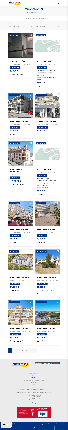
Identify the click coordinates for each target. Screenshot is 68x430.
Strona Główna (34, 373)
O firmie (34, 375)
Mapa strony (44, 424)
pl (53, 3)
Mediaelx (54, 424)
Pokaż (10, 23)
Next (30, 46)
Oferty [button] (34, 377)
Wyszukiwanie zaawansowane (34, 18)
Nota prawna (24, 424)
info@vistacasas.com (34, 395)
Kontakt (34, 382)
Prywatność (32, 424)
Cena (36, 23)
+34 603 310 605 (34, 399)
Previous (11, 46)
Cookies (38, 424)
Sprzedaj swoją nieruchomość (34, 380)
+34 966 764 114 (34, 397)
